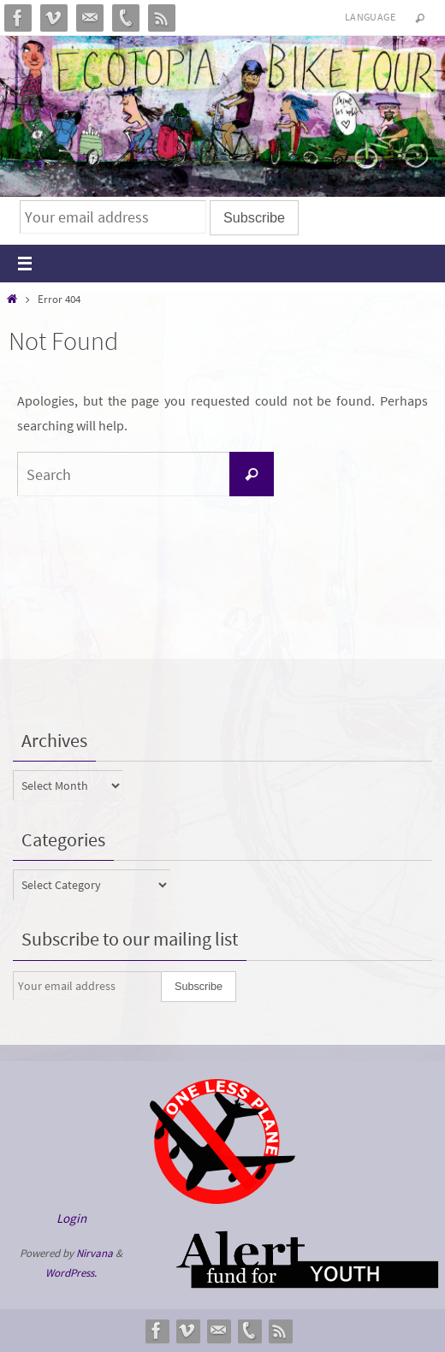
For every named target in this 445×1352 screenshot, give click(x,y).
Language (370, 16)
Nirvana (94, 1253)
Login (71, 1218)
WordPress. (71, 1273)
